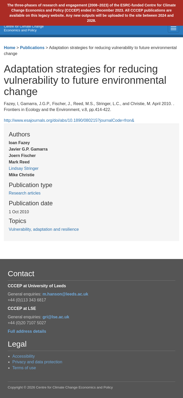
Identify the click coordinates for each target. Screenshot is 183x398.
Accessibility (23, 356)
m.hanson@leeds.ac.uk (65, 294)
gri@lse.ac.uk (55, 317)
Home (9, 47)
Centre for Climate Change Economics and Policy (24, 28)
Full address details (27, 331)
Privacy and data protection (37, 362)
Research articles (25, 193)
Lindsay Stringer (24, 168)
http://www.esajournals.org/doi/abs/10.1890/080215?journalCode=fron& (69, 120)
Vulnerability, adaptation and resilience (44, 229)
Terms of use (24, 368)
